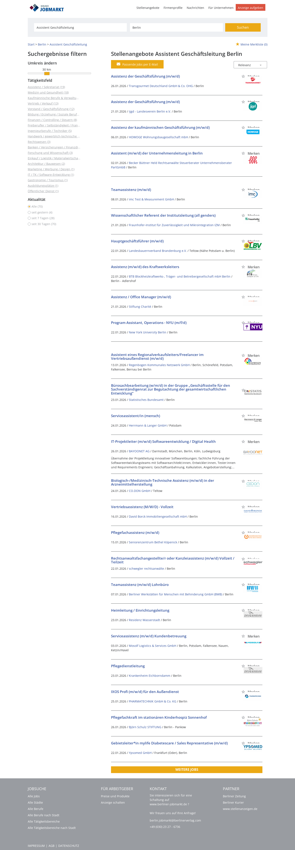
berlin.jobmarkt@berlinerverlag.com (175, 820)
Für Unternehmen (221, 8)
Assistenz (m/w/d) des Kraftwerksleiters (145, 266)
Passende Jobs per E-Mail (137, 64)
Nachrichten (195, 8)
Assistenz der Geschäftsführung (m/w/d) (145, 76)
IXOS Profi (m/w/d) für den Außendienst (145, 691)
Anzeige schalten (113, 802)
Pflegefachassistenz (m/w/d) (135, 532)
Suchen (243, 27)
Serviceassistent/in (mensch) (135, 415)
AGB (51, 846)
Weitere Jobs (186, 769)
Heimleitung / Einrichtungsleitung (140, 610)
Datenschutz (68, 846)
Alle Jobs (34, 796)
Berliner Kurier (233, 802)
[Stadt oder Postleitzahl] (176, 27)
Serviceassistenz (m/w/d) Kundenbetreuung (148, 636)
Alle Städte (35, 802)
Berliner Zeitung (234, 796)
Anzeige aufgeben (250, 8)
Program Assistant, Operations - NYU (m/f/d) (149, 322)
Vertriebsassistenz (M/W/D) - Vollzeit (142, 506)
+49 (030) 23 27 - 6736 (165, 827)
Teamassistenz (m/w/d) (131, 189)
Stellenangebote (147, 8)
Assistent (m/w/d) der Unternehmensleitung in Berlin (157, 153)
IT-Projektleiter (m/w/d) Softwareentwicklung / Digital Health (163, 441)
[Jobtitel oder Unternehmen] (80, 27)
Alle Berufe (35, 809)
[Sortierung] (246, 65)
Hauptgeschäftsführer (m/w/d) (137, 241)
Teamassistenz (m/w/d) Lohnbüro (140, 584)
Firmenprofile (173, 8)
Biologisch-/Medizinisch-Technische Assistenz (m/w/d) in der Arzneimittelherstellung (162, 482)
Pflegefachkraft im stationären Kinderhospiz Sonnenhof (159, 717)
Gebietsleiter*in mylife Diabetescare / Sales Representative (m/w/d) (169, 743)
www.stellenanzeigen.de (240, 809)
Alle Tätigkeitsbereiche (44, 821)
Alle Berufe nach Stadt (43, 815)
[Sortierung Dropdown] (260, 65)
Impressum (36, 846)
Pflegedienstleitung (128, 665)
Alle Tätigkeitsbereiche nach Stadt (52, 828)
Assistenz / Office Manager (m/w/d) (141, 296)
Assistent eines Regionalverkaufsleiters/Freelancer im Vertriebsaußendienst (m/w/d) (157, 356)
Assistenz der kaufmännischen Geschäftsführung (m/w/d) (160, 127)
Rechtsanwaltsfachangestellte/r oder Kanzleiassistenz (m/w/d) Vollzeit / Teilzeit (172, 560)
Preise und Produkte (115, 796)
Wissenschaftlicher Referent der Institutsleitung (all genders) (163, 215)
